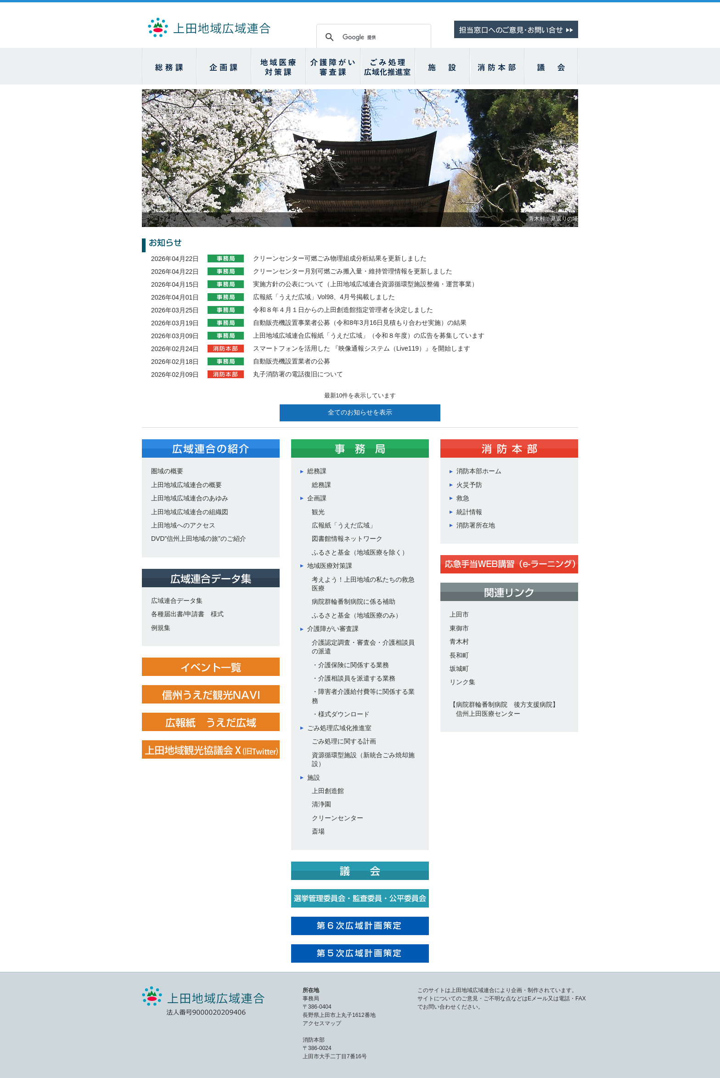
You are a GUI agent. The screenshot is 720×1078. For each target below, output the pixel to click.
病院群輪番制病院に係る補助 (353, 601)
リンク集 (462, 682)
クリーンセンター (337, 818)
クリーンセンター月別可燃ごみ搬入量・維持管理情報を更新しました (352, 271)
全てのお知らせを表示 (360, 412)
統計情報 (469, 512)
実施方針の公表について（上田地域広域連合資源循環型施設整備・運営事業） (365, 284)
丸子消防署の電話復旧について (298, 374)
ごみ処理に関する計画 (344, 741)
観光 (318, 512)
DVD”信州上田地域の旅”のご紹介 (198, 538)
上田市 (459, 614)
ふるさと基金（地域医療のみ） (357, 615)
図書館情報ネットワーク (347, 538)
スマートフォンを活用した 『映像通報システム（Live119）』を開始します (361, 348)
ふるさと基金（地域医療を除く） (360, 552)
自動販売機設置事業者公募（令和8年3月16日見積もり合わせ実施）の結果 (360, 322)
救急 (462, 498)
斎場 (318, 831)
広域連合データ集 (176, 600)
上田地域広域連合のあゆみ (189, 498)
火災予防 (469, 484)
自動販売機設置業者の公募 (291, 361)
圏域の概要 (167, 471)
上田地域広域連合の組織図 (189, 512)
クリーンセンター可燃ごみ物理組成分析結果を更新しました (340, 258)
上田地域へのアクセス (183, 525)
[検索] (372, 37)
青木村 (459, 641)
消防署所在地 (475, 525)
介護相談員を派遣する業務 (356, 678)
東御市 (459, 628)
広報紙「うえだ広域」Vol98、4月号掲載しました (324, 297)
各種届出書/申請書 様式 (187, 614)
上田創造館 (328, 790)
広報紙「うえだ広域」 (344, 525)
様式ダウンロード (344, 714)
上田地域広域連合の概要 (186, 484)
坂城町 (459, 668)
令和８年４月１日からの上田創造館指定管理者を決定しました (343, 309)
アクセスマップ (322, 1023)
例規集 (160, 627)
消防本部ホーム (478, 471)
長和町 (459, 655)
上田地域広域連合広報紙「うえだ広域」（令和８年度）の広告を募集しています (368, 335)
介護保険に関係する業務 (353, 665)
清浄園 (321, 804)
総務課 (321, 484)
